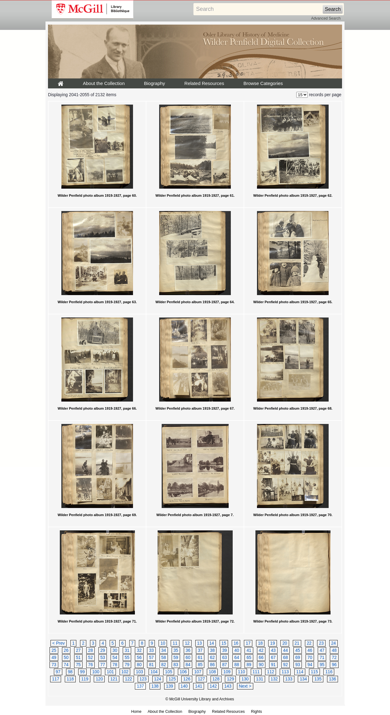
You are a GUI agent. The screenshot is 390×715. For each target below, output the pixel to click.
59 (176, 657)
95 (322, 664)
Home (136, 711)
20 (284, 643)
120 (99, 679)
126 (186, 679)
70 (309, 657)
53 (102, 657)
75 (78, 664)
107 (197, 672)
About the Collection (104, 83)
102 (125, 672)
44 (285, 650)
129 (230, 679)
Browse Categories (263, 83)
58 (163, 657)
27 (78, 650)
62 (212, 657)
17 (248, 643)
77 (102, 664)
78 (114, 664)
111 (256, 672)
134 (303, 679)
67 (273, 657)
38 (212, 650)
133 (288, 679)
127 (201, 679)
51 (78, 657)
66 (261, 657)
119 (84, 679)
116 (328, 672)
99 (82, 672)
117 (55, 679)
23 (321, 643)
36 (188, 650)
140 (184, 686)
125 (172, 679)
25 (53, 650)
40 (236, 650)
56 (139, 657)
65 (248, 657)
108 (212, 672)
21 (297, 643)
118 (70, 679)
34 (163, 650)
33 (151, 650)
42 (261, 650)
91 (273, 664)
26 (66, 650)
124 (157, 679)
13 (199, 643)
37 (200, 650)
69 (297, 657)
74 (66, 664)
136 (332, 679)
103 (139, 672)
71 (322, 657)
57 (151, 657)
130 (245, 679)
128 (216, 679)
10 (162, 643)
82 (163, 664)
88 (236, 664)
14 (211, 643)
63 (224, 657)
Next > (245, 686)
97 (58, 672)
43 (273, 650)
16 (236, 643)
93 (297, 664)
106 (183, 672)
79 (127, 664)
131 (259, 679)
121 (113, 679)
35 (176, 650)
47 (322, 650)
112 (270, 672)
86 (212, 664)
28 (90, 650)
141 (198, 686)
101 (110, 672)
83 (176, 664)
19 (272, 643)
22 (309, 643)
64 (236, 657)
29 (102, 650)
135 (317, 679)
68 (285, 657)
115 (314, 672)
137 (140, 686)
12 (187, 643)
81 (151, 664)
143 (227, 686)
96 (334, 664)
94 (309, 664)
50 (66, 657)
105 (168, 672)
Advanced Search (326, 18)
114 (299, 672)
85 (200, 664)
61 (200, 657)
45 (297, 650)
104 (154, 672)
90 (261, 664)
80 (139, 664)
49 (53, 657)
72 (334, 657)
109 (227, 672)
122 (128, 679)
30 (114, 650)
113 (285, 672)
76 (90, 664)
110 (241, 672)
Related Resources (204, 83)
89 (248, 664)
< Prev (58, 643)
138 (155, 686)
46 (309, 650)
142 (213, 686)
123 (143, 679)
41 (248, 650)
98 (70, 672)
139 (169, 686)
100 (95, 672)
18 (260, 643)
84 (188, 664)
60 (188, 657)
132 (274, 679)
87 (224, 664)
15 (223, 643)
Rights (256, 711)
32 (139, 650)
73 (53, 664)
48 (334, 650)
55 (127, 657)
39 (224, 650)
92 (285, 664)
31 (127, 650)
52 (90, 657)
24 (333, 643)
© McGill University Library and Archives (199, 699)
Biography (154, 83)
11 (175, 643)
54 (114, 657)
